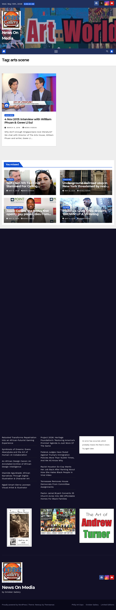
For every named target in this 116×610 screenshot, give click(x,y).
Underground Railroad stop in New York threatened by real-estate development (84, 186)
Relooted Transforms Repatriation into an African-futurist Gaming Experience (19, 440)
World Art (67, 179)
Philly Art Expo (78, 605)
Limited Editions (107, 605)
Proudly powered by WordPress (15, 605)
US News (10, 179)
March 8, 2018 (14, 127)
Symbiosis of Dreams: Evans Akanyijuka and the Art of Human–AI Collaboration (16, 452)
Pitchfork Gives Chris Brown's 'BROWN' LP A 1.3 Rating (84, 212)
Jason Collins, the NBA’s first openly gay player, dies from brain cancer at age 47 (27, 214)
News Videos (29, 127)
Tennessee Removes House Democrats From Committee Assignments (55, 484)
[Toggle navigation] (56, 51)
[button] (107, 51)
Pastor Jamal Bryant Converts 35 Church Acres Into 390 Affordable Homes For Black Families (58, 496)
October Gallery (92, 605)
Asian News (9, 115)
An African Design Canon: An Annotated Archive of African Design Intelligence (16, 464)
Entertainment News (14, 207)
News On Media (18, 587)
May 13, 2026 (14, 191)
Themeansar (49, 605)
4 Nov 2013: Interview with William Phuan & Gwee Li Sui (27, 121)
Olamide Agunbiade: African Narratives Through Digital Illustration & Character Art (16, 476)
